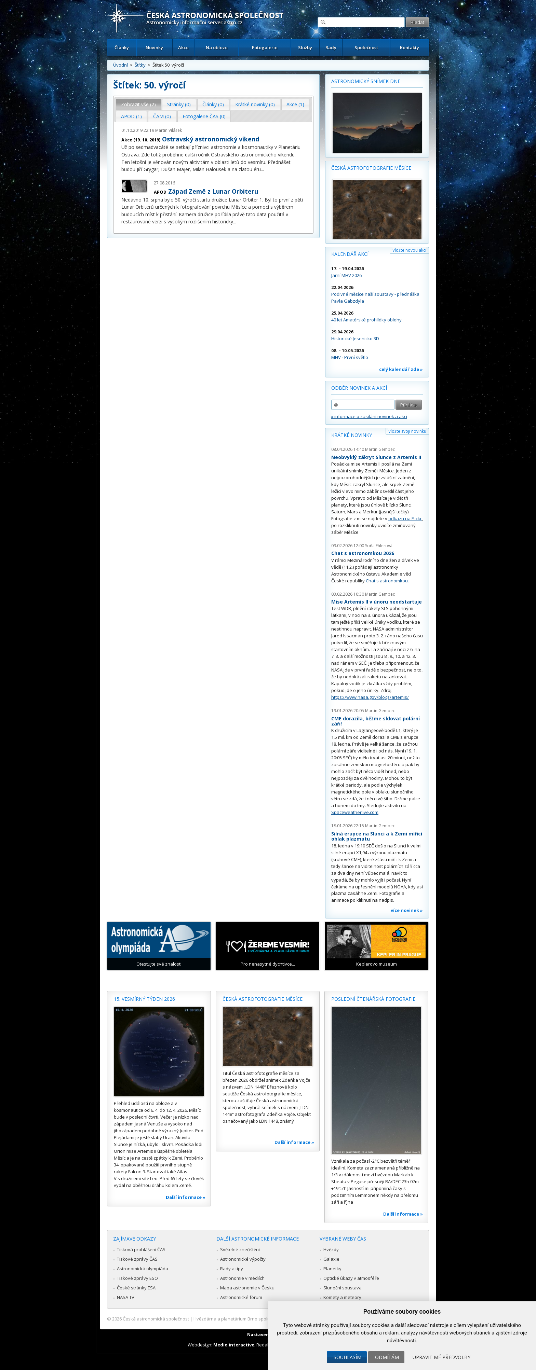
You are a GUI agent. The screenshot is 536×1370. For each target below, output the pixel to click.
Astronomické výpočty (243, 1259)
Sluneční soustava (342, 1288)
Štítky (140, 65)
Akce (183, 47)
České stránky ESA (136, 1288)
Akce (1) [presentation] (295, 104)
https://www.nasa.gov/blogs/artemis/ (370, 697)
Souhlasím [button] (347, 1357)
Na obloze (217, 47)
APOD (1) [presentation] (131, 116)
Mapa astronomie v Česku (247, 1288)
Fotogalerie (265, 47)
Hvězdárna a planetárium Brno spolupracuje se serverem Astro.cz (262, 1319)
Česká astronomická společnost (156, 1319)
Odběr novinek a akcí (359, 388)
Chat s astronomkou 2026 (362, 553)
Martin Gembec (380, 449)
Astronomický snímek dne (365, 81)
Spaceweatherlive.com (354, 812)
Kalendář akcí (349, 254)
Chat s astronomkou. (387, 581)
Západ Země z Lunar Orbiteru (213, 191)
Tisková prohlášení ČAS (141, 1249)
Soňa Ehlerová (378, 546)
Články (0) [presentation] (213, 104)
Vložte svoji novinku (407, 431)
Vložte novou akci (409, 250)
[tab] (138, 104)
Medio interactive (233, 1345)
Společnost (366, 47)
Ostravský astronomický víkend (210, 139)
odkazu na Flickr (405, 518)
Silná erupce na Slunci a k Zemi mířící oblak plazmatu (376, 836)
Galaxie (331, 1259)
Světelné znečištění (240, 1249)
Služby (305, 47)
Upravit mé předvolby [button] (441, 1357)
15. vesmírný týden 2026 (144, 999)
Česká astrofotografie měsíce (371, 168)
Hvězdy (331, 1249)
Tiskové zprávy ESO (137, 1278)
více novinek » (407, 910)
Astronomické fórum (241, 1297)
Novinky (154, 47)
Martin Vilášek (168, 130)
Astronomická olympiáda (142, 1268)
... (262, 169)
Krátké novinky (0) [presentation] (255, 104)
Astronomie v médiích (242, 1278)
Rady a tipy (231, 1268)
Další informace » (185, 1197)
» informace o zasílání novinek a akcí (369, 416)
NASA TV (125, 1297)
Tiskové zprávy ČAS (137, 1259)
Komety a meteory (342, 1297)
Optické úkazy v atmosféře (351, 1278)
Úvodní (120, 65)
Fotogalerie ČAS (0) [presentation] (204, 116)
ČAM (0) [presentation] (162, 116)
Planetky (332, 1268)
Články (122, 47)
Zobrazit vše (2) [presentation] (138, 104)
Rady (330, 47)
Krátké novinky (351, 435)
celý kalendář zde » (401, 369)
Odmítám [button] (387, 1357)
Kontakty (409, 47)
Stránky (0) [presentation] (179, 104)
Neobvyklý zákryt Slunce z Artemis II (376, 457)
